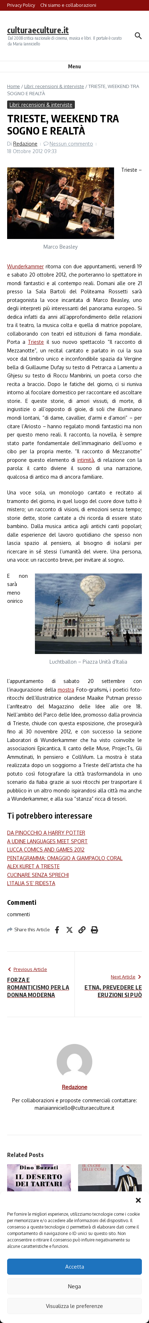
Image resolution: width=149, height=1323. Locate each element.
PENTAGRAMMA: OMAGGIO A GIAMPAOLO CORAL (65, 858)
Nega (74, 1286)
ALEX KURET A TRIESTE (33, 866)
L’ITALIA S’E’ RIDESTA (31, 883)
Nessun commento (71, 144)
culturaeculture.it (38, 30)
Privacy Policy (21, 5)
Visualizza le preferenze (74, 1306)
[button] (138, 1200)
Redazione (25, 144)
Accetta (74, 1266)
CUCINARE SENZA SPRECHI (38, 875)
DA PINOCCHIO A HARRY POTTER (46, 833)
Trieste (36, 342)
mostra (66, 690)
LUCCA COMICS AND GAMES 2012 (45, 849)
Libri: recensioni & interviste (54, 86)
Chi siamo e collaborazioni (68, 5)
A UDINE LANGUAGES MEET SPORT (47, 841)
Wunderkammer (25, 266)
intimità (85, 460)
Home (13, 86)
